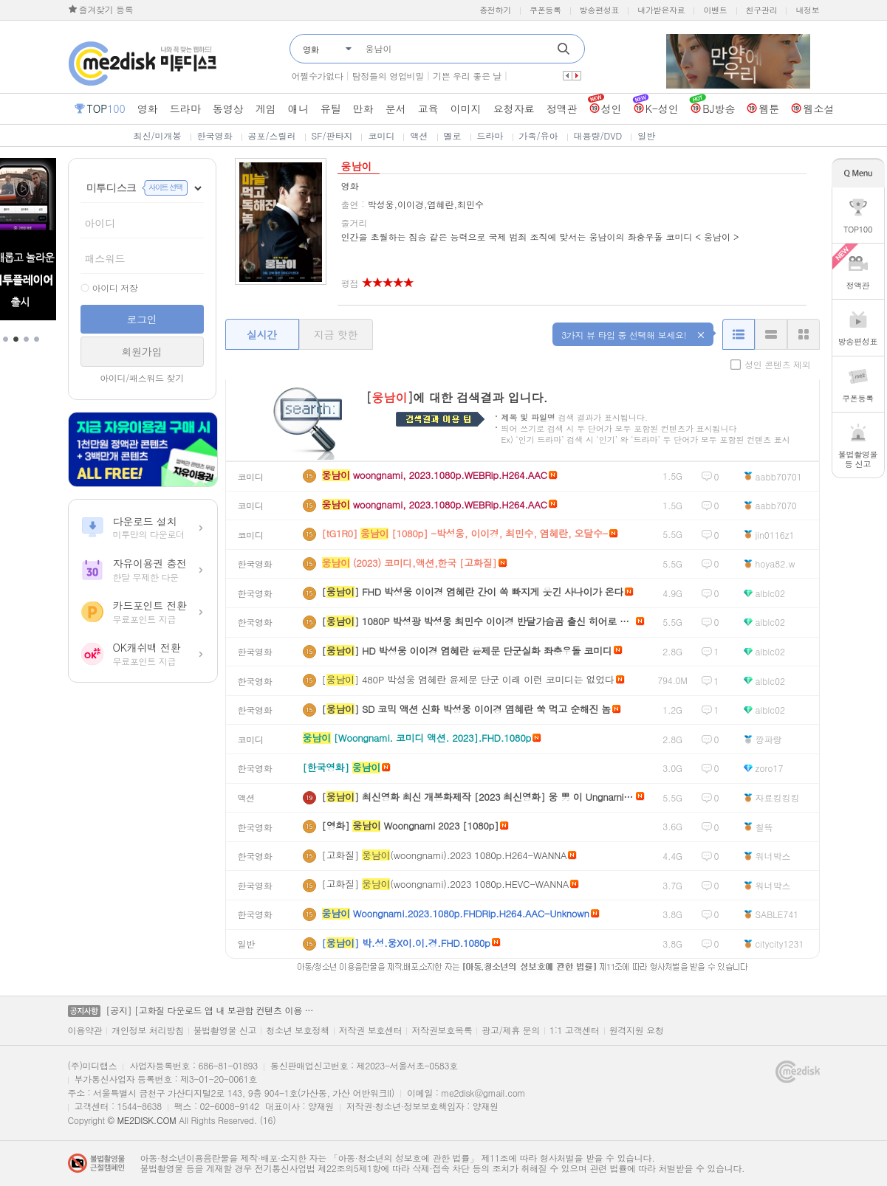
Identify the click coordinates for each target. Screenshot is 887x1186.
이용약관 (85, 1030)
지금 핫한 (335, 334)
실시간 (262, 334)
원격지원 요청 (636, 1030)
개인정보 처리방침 (147, 1030)
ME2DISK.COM (146, 1120)
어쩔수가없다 (317, 75)
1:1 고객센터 (574, 1030)
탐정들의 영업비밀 (388, 75)
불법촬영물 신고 (225, 1030)
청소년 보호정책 (297, 1030)
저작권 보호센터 (371, 1030)
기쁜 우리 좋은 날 (467, 75)
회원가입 (142, 351)
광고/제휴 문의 (511, 1030)
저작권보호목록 (441, 1030)
